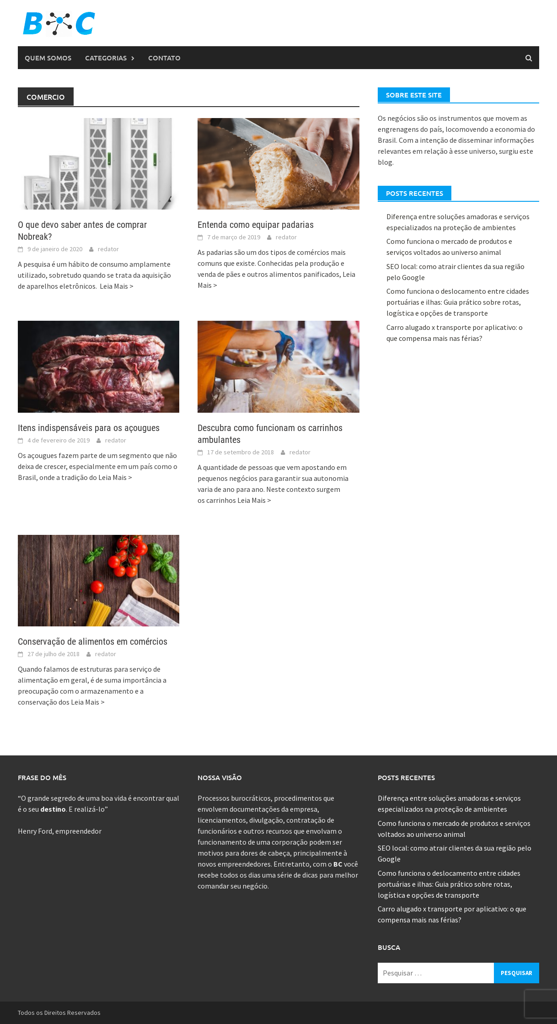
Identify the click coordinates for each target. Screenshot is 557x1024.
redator (108, 249)
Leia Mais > (117, 286)
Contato (164, 57)
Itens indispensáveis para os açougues (89, 427)
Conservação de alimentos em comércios (92, 641)
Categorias (106, 57)
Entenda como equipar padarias (256, 224)
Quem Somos (48, 57)
